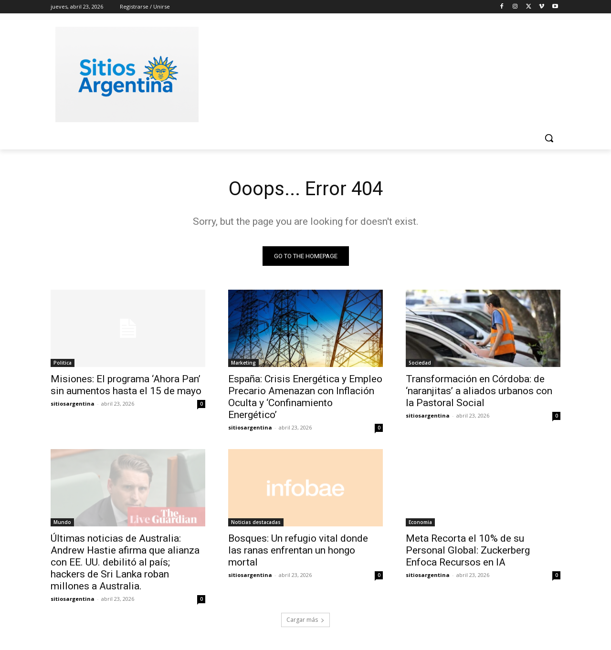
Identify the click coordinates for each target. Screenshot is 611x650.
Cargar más (305, 620)
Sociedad (420, 362)
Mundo (62, 522)
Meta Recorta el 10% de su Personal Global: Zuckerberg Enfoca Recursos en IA (468, 550)
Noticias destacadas (256, 522)
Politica (62, 362)
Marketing (243, 362)
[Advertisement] (377, 73)
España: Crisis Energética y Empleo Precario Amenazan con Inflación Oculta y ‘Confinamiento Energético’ (305, 396)
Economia (420, 522)
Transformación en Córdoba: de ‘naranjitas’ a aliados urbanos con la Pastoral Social (479, 391)
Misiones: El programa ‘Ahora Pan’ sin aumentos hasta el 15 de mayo (126, 385)
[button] (548, 137)
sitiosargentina (73, 403)
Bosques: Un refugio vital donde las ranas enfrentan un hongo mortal (298, 550)
